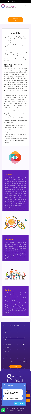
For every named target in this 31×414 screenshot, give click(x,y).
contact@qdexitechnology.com (16, 1)
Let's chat (19, 403)
